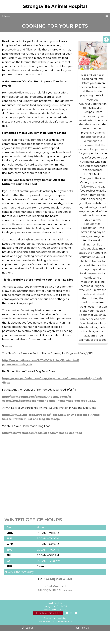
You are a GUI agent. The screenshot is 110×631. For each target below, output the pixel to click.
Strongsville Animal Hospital (55, 6)
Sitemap (48, 618)
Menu (6, 16)
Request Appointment (48, 613)
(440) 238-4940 (59, 579)
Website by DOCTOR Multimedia (55, 621)
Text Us (82, 627)
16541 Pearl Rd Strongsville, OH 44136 (55, 588)
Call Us (27, 627)
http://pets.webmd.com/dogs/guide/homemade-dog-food (42, 433)
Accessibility (60, 618)
